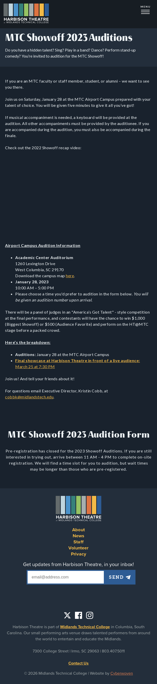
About (78, 530)
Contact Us (78, 663)
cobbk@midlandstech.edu (29, 396)
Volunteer (78, 548)
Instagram (89, 615)
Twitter (67, 615)
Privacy (78, 554)
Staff (78, 542)
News (79, 536)
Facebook (78, 615)
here (70, 275)
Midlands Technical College (85, 626)
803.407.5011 (113, 651)
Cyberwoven (121, 673)
